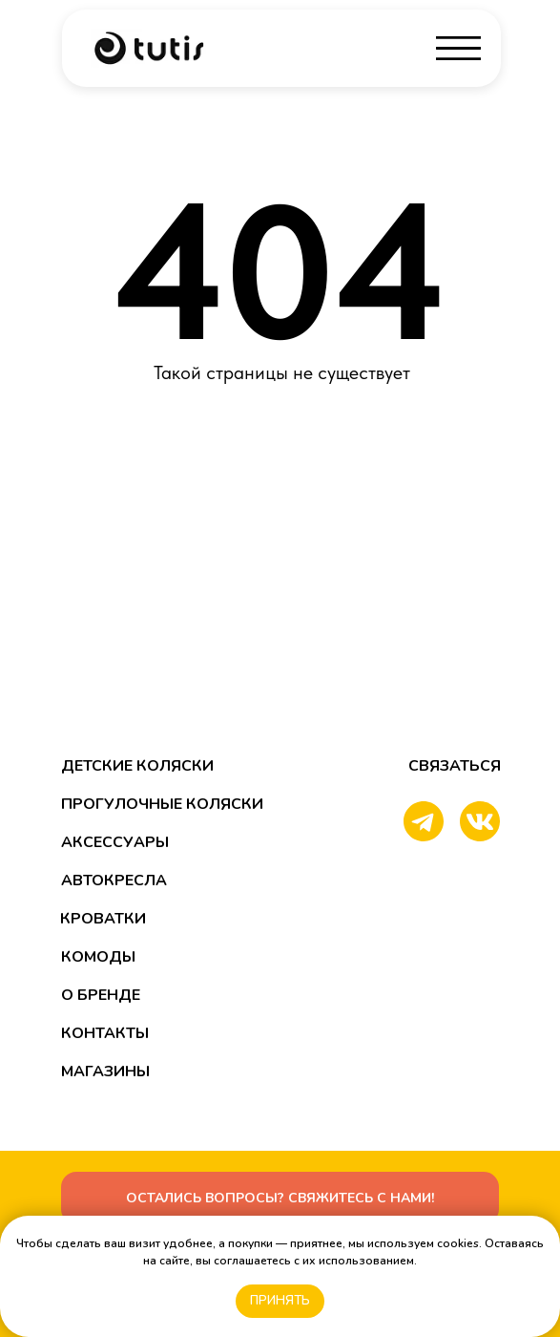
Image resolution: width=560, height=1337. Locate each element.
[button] (280, 1198)
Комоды (98, 956)
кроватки (103, 918)
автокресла (114, 880)
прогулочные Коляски (162, 804)
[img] (149, 48)
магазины (105, 1071)
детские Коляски (137, 765)
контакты (105, 1033)
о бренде (100, 995)
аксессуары (115, 842)
